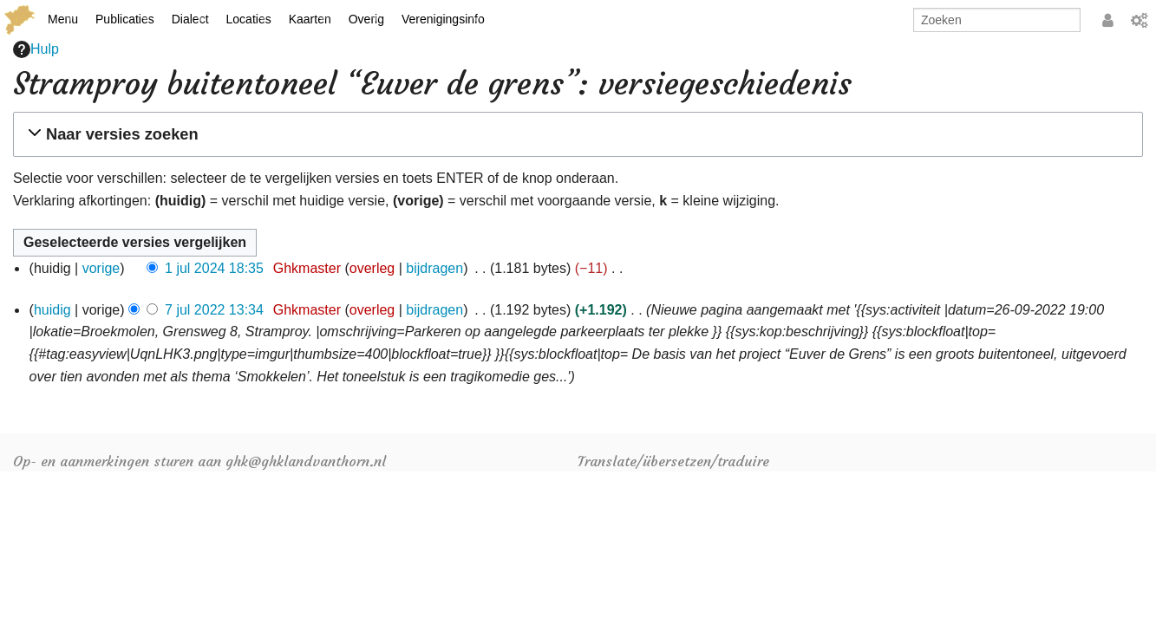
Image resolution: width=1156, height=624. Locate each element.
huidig (52, 309)
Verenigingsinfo (443, 19)
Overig (366, 19)
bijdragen (434, 268)
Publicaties (124, 19)
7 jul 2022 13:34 (214, 309)
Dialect (190, 19)
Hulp (36, 49)
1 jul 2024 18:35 (214, 268)
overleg (372, 268)
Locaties (248, 19)
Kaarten (310, 19)
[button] (575, 134)
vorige (101, 268)
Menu (63, 19)
